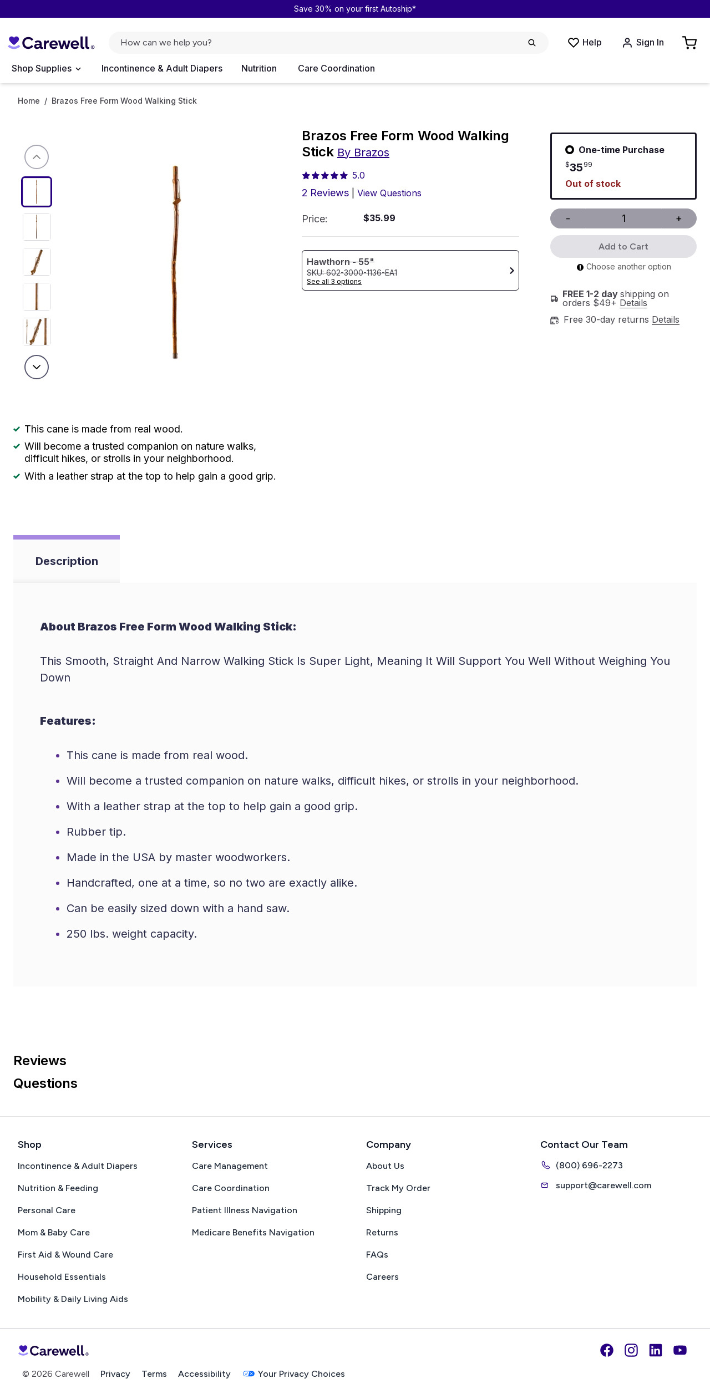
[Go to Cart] (690, 43)
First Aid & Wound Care (65, 1254)
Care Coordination (336, 68)
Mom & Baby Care (54, 1232)
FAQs (377, 1254)
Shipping (384, 1210)
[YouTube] (680, 1350)
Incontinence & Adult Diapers (162, 68)
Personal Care (46, 1210)
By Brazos (363, 152)
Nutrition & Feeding (58, 1188)
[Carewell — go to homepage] (51, 42)
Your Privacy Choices (293, 1374)
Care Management (230, 1166)
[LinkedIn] (655, 1350)
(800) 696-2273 (581, 1165)
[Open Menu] (46, 69)
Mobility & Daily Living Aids (73, 1299)
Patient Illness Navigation (244, 1210)
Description (67, 561)
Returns (382, 1232)
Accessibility (204, 1373)
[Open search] (329, 43)
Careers (382, 1276)
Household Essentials (62, 1276)
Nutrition (259, 68)
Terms (154, 1373)
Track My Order (398, 1188)
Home (29, 100)
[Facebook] (607, 1350)
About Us (385, 1166)
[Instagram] (631, 1350)
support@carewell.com (595, 1185)
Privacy (115, 1373)
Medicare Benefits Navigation (253, 1232)
